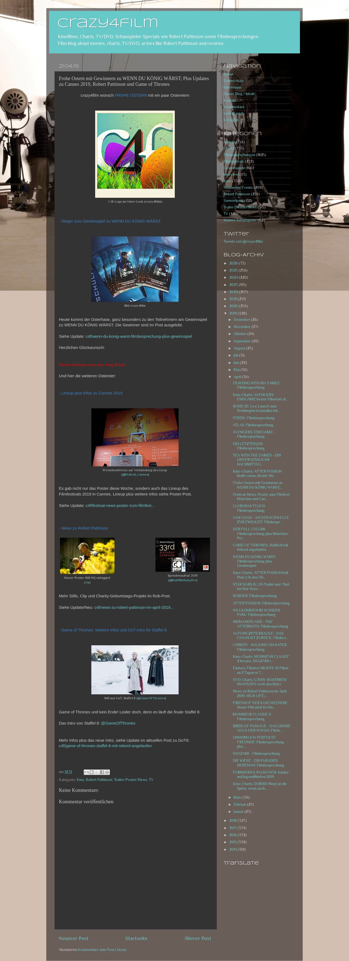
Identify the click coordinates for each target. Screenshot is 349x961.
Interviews (232, 174)
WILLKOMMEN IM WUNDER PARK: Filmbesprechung (256, 612)
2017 (233, 828)
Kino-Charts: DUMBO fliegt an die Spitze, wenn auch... (260, 786)
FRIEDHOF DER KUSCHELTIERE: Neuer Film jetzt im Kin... (260, 705)
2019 (233, 313)
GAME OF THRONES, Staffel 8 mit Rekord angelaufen (260, 547)
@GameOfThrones (151, 698)
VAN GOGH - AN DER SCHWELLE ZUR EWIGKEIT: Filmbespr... (261, 520)
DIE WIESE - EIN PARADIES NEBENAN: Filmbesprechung (258, 763)
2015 (233, 842)
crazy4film (108, 23)
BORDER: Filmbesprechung (255, 596)
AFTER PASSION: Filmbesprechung (261, 603)
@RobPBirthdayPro (182, 580)
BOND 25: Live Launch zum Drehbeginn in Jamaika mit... (256, 408)
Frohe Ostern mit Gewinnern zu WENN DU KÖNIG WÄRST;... (258, 485)
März (238, 797)
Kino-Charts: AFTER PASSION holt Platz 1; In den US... (260, 575)
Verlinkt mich (234, 113)
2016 (233, 835)
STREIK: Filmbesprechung (254, 418)
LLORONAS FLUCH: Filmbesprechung (249, 508)
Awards (230, 142)
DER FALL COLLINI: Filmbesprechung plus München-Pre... (261, 533)
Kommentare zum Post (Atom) (102, 950)
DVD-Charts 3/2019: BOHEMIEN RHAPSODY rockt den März (259, 682)
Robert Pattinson (99, 780)
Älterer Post (197, 938)
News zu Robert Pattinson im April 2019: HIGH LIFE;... (260, 693)
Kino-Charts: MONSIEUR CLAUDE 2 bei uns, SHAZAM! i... (261, 659)
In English (231, 120)
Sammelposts (234, 201)
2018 (233, 821)
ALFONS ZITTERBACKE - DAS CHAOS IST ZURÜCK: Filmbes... (260, 635)
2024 (234, 277)
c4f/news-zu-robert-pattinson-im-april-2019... (134, 607)
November (242, 327)
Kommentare (234, 107)
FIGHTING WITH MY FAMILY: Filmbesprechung (256, 385)
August (240, 348)
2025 (234, 270)
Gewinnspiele (234, 168)
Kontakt (230, 100)
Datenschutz (233, 81)
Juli (236, 355)
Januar (239, 812)
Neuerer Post (74, 938)
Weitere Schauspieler (240, 220)
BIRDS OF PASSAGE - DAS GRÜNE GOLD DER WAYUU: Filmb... (261, 728)
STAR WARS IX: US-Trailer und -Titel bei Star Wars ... (261, 586)
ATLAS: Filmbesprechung (253, 425)
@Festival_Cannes (135, 474)
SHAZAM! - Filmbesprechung (256, 754)
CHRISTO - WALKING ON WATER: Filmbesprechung (260, 647)
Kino (80, 780)
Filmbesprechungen (239, 155)
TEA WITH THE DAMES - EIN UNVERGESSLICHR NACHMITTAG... (257, 459)
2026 (234, 263)
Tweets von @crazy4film (243, 241)
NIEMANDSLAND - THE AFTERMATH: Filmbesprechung (260, 624)
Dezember (242, 320)
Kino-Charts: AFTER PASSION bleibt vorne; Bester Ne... (257, 473)
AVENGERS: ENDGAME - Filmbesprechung (254, 434)
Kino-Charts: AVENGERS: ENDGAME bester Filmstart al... (260, 397)
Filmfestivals (234, 161)
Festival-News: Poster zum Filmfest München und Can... (261, 496)
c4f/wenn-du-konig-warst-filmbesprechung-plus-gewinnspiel (139, 336)
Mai (237, 370)
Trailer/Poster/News (130, 780)
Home (228, 74)
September (243, 341)
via (87, 582)
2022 (234, 292)
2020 (234, 306)
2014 (233, 849)
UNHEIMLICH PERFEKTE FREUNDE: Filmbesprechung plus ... (258, 741)
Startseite (136, 938)
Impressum (232, 87)
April (238, 377)
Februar (240, 804)
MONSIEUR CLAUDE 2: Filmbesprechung (252, 716)
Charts (229, 148)
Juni (237, 363)
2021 (233, 299)
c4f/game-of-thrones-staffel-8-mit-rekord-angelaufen (105, 746)
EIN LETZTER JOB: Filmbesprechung (249, 446)
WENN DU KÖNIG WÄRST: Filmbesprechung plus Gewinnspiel (254, 561)
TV (151, 780)
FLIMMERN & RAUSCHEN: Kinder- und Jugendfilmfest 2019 (261, 774)
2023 (234, 285)
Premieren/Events (238, 187)
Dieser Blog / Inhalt (239, 94)
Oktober (240, 334)
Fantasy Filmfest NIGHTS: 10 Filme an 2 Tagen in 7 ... (260, 670)
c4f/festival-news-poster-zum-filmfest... (120, 505)
